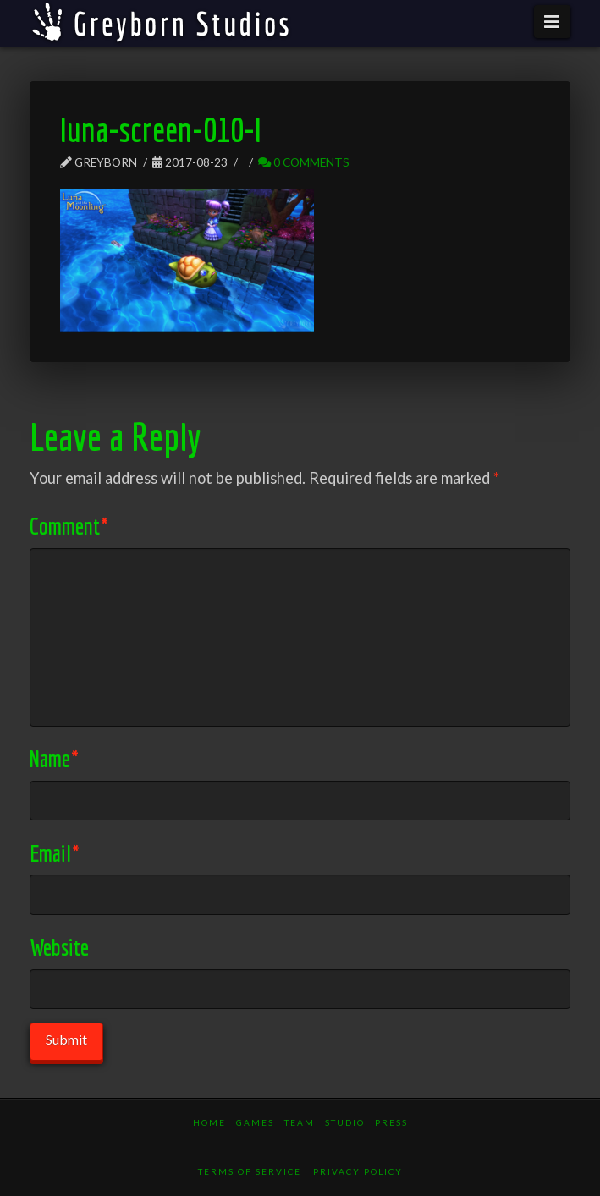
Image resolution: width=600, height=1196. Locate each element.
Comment (68, 526)
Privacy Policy (358, 1171)
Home (209, 1122)
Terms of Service (249, 1171)
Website (59, 947)
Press (391, 1122)
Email (54, 853)
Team (299, 1122)
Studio (345, 1122)
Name (54, 758)
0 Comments (304, 162)
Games (255, 1122)
